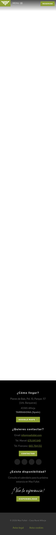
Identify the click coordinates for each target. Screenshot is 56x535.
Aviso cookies (36, 527)
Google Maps (28, 419)
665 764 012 (35, 445)
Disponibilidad (28, 499)
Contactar (28, 453)
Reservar (47, 4)
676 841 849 (34, 440)
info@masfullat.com (31, 435)
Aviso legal (18, 527)
